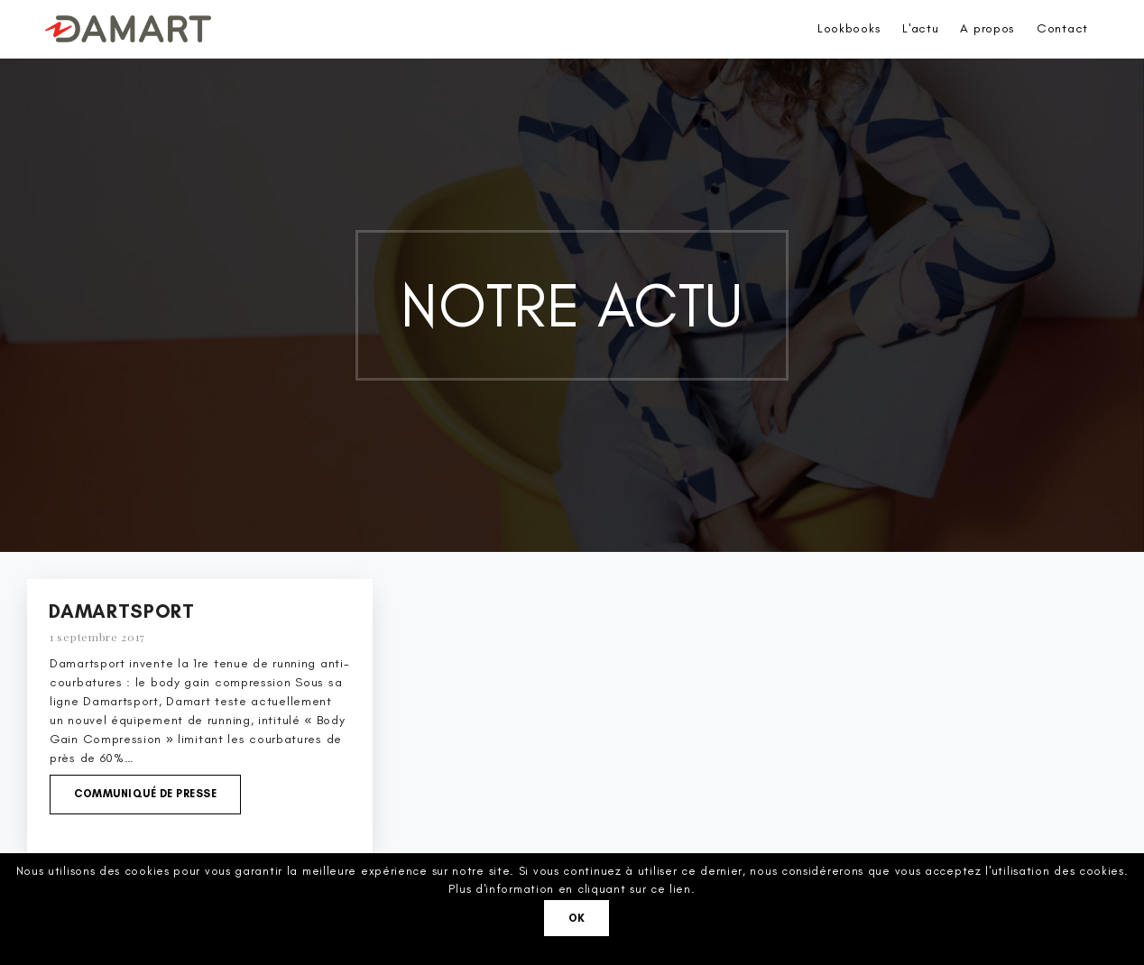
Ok (577, 918)
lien (680, 889)
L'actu (920, 28)
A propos (987, 28)
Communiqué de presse (145, 793)
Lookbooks (849, 28)
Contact (1062, 28)
